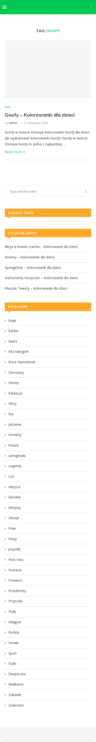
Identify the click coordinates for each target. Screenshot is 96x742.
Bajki (12, 320)
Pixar (12, 528)
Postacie (15, 570)
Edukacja (15, 393)
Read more (15, 151)
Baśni (12, 341)
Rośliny (13, 632)
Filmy (12, 403)
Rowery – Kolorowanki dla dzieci (30, 257)
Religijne (14, 622)
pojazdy (14, 549)
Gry (11, 414)
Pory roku (15, 559)
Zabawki (14, 694)
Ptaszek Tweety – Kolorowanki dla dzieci (36, 288)
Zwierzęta (16, 705)
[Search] (91, 7)
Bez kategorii (18, 351)
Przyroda (15, 601)
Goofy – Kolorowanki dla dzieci (40, 115)
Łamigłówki (17, 455)
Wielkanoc (16, 684)
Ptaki (12, 611)
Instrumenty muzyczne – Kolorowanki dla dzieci (41, 278)
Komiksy (14, 434)
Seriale (13, 642)
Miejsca (14, 487)
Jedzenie (14, 424)
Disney (13, 382)
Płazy (12, 539)
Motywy (14, 507)
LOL (11, 476)
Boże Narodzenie (21, 362)
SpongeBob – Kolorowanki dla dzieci (33, 267)
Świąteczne (17, 674)
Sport (12, 653)
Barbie (13, 330)
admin (13, 123)
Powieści (15, 580)
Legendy (14, 466)
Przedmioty (17, 590)
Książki (13, 445)
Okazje (13, 518)
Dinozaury (16, 372)
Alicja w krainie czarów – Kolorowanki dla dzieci (41, 246)
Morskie (14, 497)
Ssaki (12, 663)
